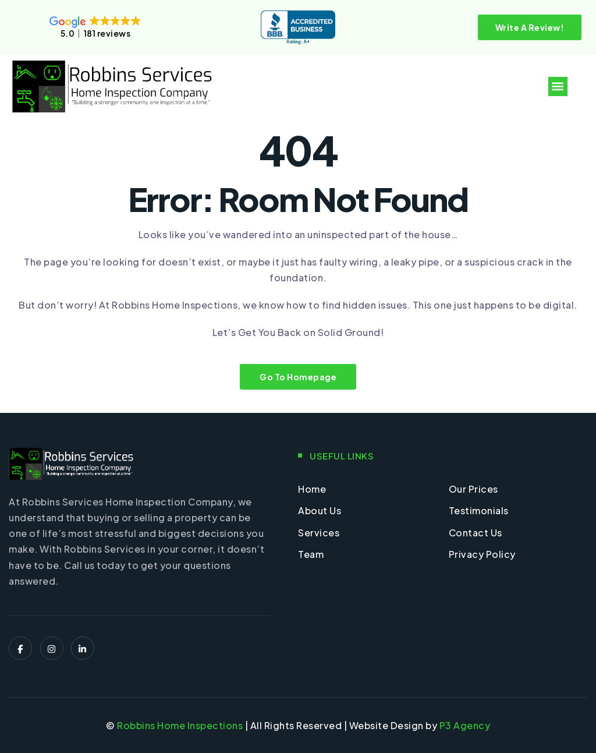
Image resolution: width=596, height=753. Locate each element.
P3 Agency (465, 725)
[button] (557, 86)
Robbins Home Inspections (180, 725)
